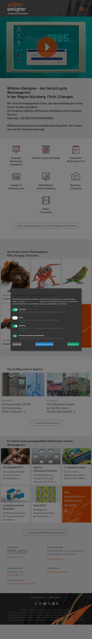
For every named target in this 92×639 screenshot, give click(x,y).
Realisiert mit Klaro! (73, 348)
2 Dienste (22, 314)
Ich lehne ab (17, 344)
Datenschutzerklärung (32, 301)
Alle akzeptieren (73, 344)
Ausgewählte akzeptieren (44, 344)
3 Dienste (22, 322)
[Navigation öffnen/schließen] (82, 8)
